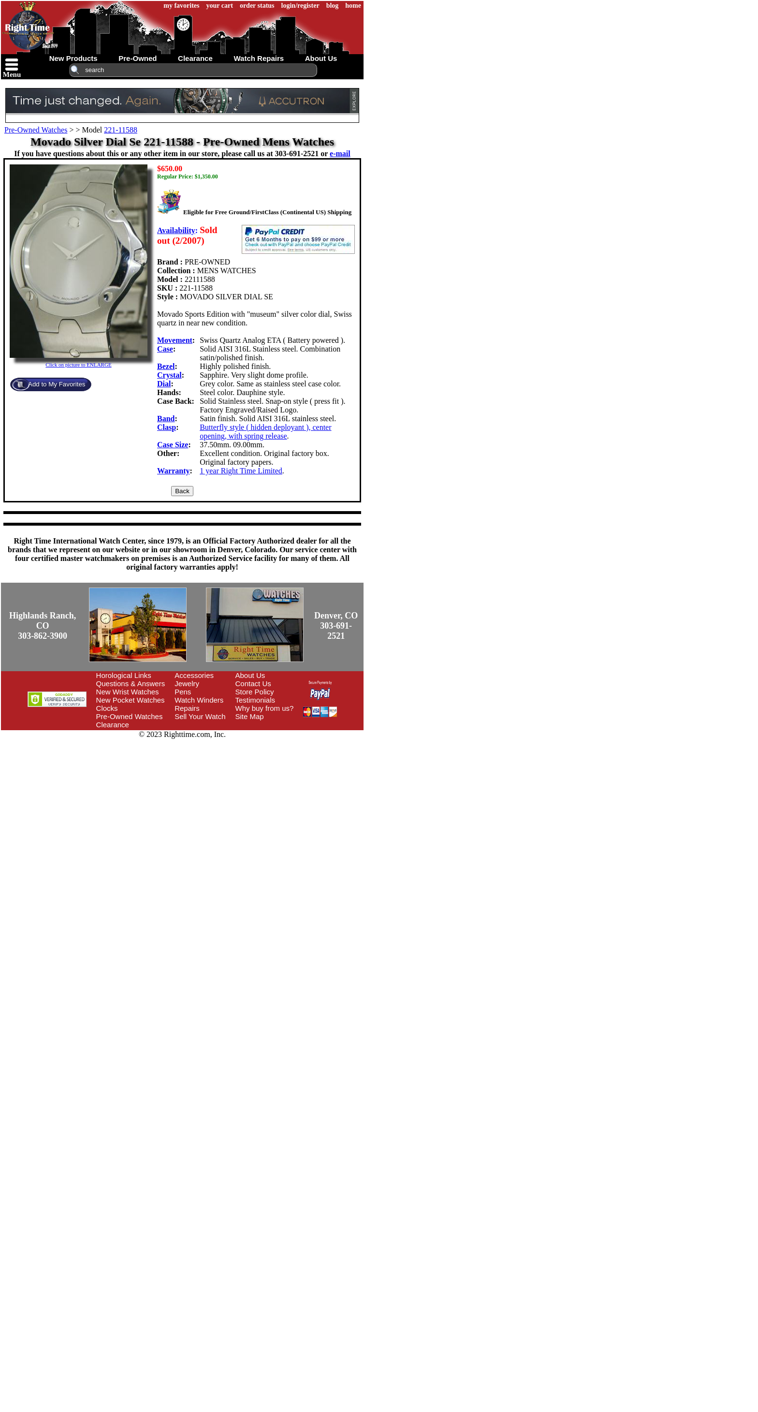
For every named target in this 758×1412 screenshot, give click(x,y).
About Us (250, 675)
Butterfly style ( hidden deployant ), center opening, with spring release (265, 431)
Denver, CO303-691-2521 (336, 626)
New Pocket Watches (130, 700)
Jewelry (187, 683)
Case (165, 349)
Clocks (107, 708)
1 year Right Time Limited (241, 471)
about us (321, 58)
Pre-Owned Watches (35, 130)
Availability (176, 230)
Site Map (249, 716)
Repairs (187, 708)
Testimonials (255, 700)
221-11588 (120, 130)
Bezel (166, 366)
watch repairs (258, 58)
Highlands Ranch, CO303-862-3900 (42, 626)
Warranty (173, 471)
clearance (195, 58)
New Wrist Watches (127, 692)
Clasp (166, 427)
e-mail (340, 153)
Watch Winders (199, 700)
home (353, 5)
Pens (183, 692)
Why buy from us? (264, 708)
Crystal (169, 375)
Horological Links (123, 675)
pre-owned (137, 58)
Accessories (194, 675)
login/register (300, 5)
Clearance (112, 725)
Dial (164, 384)
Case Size (172, 445)
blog (332, 5)
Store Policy (254, 692)
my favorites (181, 5)
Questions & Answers (130, 683)
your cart (219, 5)
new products (73, 58)
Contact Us (253, 683)
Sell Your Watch (200, 716)
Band (166, 418)
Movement (174, 340)
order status (257, 5)
